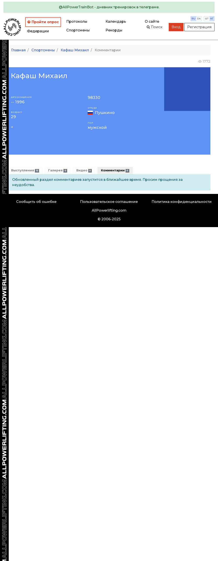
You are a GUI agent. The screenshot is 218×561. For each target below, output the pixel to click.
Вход (176, 27)
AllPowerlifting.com (109, 210)
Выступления (25, 170)
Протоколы (76, 21)
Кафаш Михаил (75, 50)
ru (193, 18)
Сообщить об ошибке (36, 202)
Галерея (57, 170)
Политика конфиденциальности (182, 202)
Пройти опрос (43, 22)
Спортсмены (78, 30)
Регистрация (199, 27)
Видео (84, 170)
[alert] (109, 7)
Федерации (38, 31)
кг (211, 18)
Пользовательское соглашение (109, 202)
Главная (18, 50)
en (199, 18)
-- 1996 (17, 102)
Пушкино (105, 112)
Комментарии (115, 170)
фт (207, 18)
